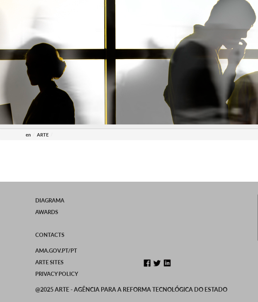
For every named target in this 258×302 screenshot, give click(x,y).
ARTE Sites (49, 262)
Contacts (49, 234)
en (28, 134)
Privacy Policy (56, 273)
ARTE (43, 134)
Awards (46, 212)
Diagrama (49, 200)
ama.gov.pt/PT (56, 250)
